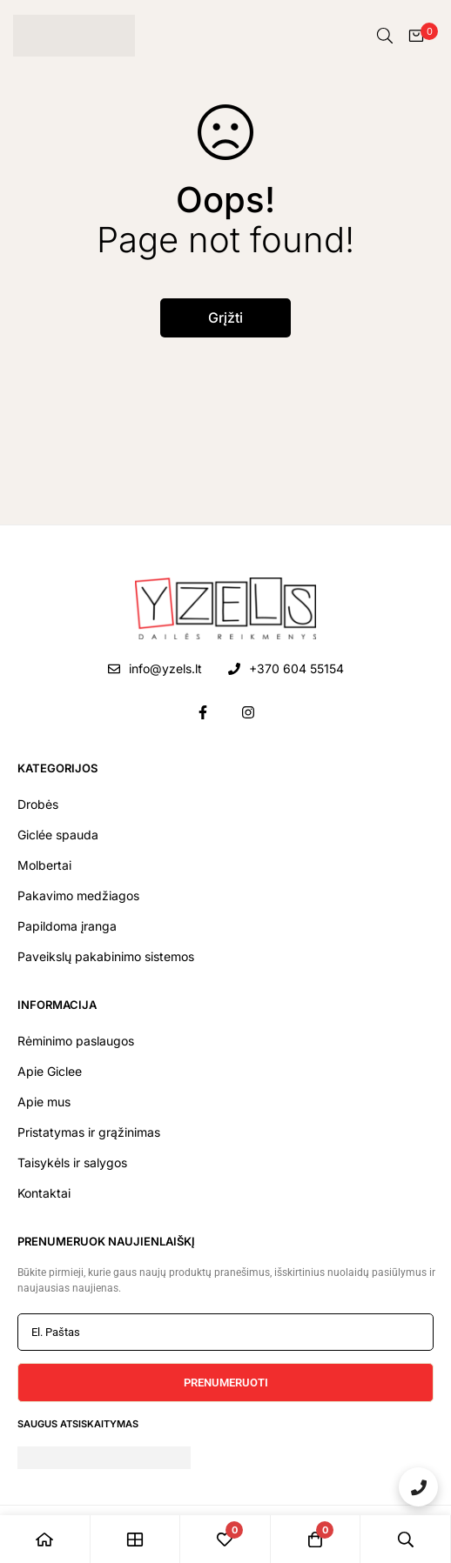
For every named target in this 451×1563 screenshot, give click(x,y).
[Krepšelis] (416, 35)
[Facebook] (203, 712)
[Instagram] (248, 712)
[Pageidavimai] (225, 1539)
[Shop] (136, 1539)
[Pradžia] (45, 1539)
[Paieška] (385, 35)
